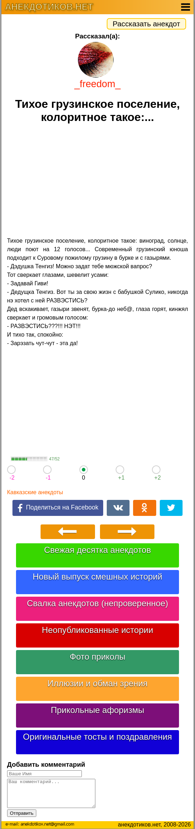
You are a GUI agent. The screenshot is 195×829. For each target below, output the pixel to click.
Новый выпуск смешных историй (98, 576)
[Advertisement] (97, 181)
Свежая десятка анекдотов (97, 550)
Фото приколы (97, 656)
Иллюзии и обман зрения (97, 683)
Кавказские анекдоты (35, 492)
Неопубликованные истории (97, 630)
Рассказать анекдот (146, 24)
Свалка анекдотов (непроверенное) (97, 603)
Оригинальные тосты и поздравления (97, 736)
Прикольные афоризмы (97, 710)
